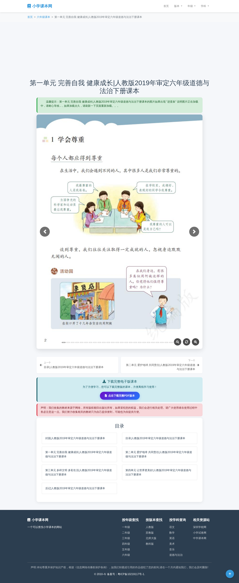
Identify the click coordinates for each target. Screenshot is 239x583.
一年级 (126, 527)
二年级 (126, 532)
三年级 (126, 538)
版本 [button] (177, 6)
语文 (172, 527)
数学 (172, 532)
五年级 (126, 549)
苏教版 (150, 532)
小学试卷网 (199, 532)
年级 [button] (191, 6)
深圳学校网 (199, 527)
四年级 (126, 543)
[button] (45, 232)
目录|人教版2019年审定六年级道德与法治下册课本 (155, 438)
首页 (166, 6)
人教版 (150, 527)
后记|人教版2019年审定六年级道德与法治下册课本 (75, 488)
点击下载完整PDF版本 (120, 395)
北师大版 (151, 538)
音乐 (172, 549)
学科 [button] (204, 6)
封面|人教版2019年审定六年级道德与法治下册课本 (75, 438)
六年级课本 (43, 17)
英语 (172, 538)
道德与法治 (176, 555)
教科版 (150, 543)
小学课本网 (39, 6)
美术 (172, 543)
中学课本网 (199, 538)
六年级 (126, 555)
